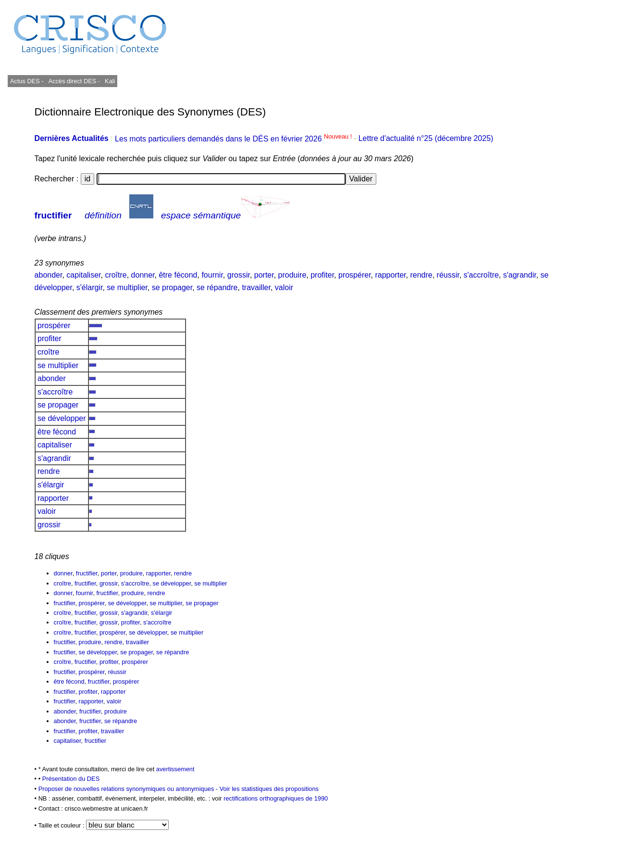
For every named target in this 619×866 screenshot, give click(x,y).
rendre (421, 275)
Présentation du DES (71, 778)
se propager (172, 287)
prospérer (354, 275)
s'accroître (481, 275)
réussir (448, 275)
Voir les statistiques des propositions (269, 788)
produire (292, 275)
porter (264, 275)
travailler (256, 287)
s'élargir (89, 287)
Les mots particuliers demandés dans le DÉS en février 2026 (234, 139)
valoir (284, 287)
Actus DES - (27, 81)
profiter (322, 275)
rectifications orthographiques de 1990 (275, 798)
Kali (110, 81)
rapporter (390, 275)
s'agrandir (519, 275)
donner (143, 275)
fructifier (53, 215)
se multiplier (127, 287)
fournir (212, 275)
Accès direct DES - (74, 81)
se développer (62, 418)
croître (115, 275)
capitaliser (83, 275)
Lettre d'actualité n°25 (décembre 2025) (426, 139)
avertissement (175, 769)
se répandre (217, 287)
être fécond (178, 275)
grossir (238, 275)
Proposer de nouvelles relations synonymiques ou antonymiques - (129, 788)
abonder (48, 275)
